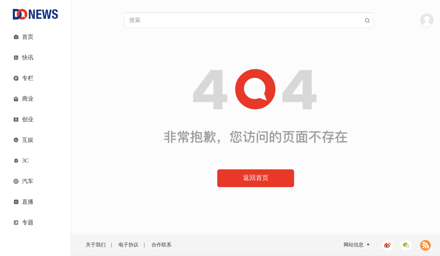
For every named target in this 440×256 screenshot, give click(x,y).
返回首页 (256, 177)
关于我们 (96, 244)
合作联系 (161, 244)
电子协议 (128, 244)
